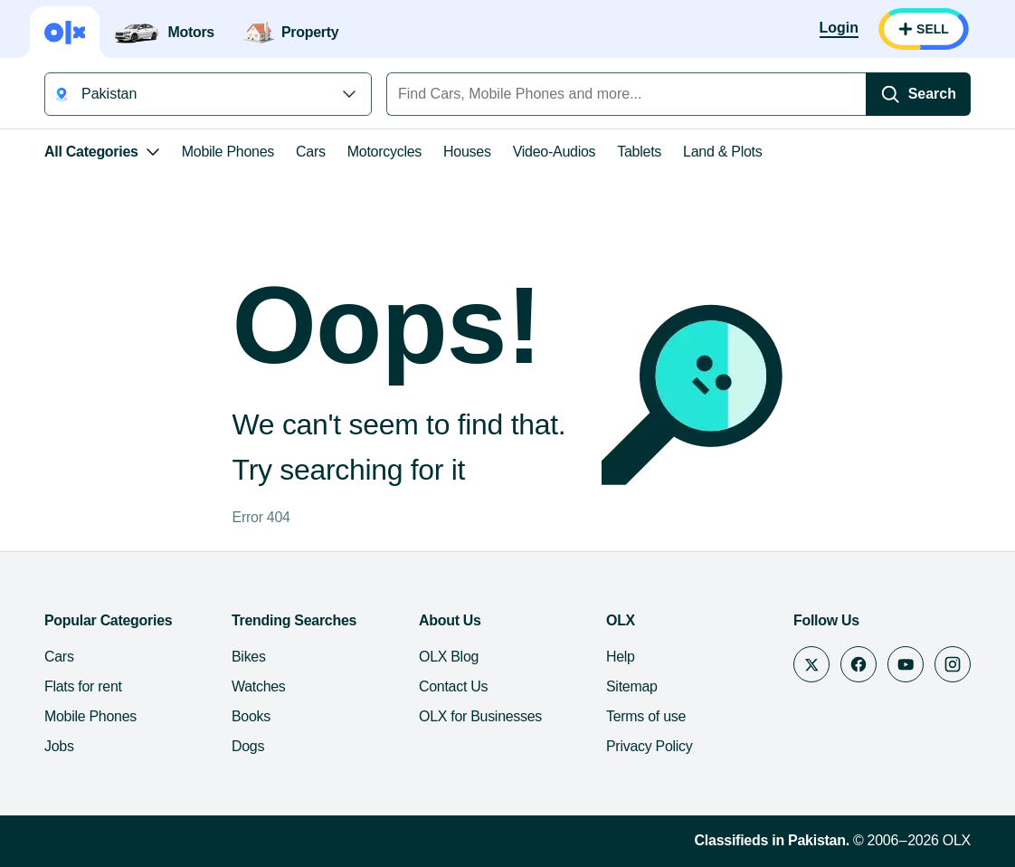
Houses (467, 151)
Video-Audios (554, 151)
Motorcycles (384, 151)
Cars (311, 151)
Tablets (639, 151)
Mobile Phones (228, 151)
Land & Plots (722, 151)
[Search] (918, 94)
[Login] (839, 29)
